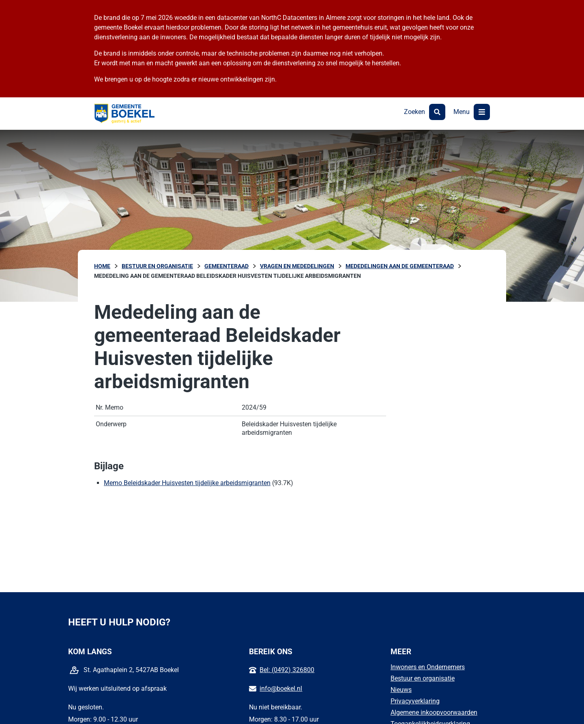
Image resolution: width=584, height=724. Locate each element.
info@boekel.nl (281, 688)
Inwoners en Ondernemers (428, 667)
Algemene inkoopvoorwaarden (434, 712)
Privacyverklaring (415, 701)
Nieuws (401, 690)
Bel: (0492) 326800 (287, 670)
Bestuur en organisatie (423, 678)
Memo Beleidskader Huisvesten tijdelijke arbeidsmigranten (187, 483)
